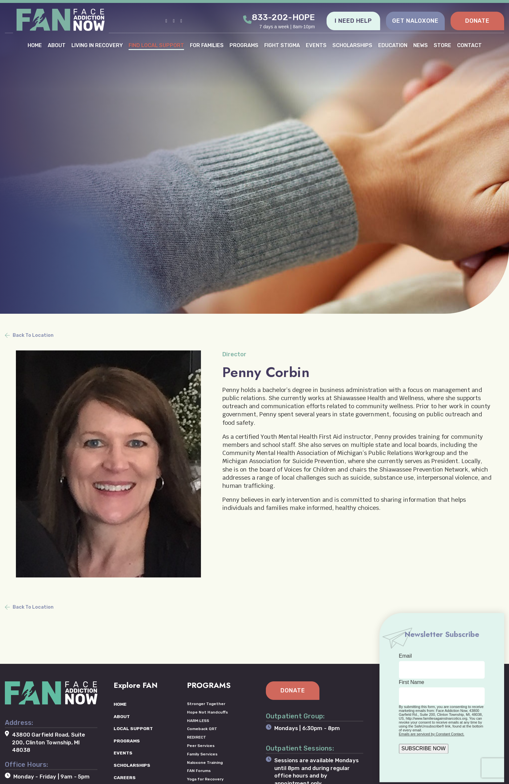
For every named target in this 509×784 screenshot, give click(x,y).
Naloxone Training (205, 762)
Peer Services (201, 745)
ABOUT (57, 45)
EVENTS (316, 45)
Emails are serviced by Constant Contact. (432, 734)
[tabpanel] (254, 157)
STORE (442, 45)
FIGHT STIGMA (282, 45)
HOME (35, 45)
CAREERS (125, 777)
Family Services (202, 754)
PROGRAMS (244, 45)
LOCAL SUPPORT (133, 728)
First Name (411, 682)
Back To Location (33, 335)
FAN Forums (199, 770)
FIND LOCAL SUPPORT (156, 45)
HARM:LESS (198, 720)
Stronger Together (206, 703)
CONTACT (469, 45)
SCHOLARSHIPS (352, 45)
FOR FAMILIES (207, 45)
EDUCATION (392, 45)
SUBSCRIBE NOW (424, 748)
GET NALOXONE (415, 20)
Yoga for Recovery (205, 779)
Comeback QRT (202, 729)
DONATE (477, 20)
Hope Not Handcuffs (207, 712)
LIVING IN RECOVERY (97, 45)
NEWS (420, 45)
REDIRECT (197, 737)
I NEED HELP (353, 20)
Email (405, 656)
